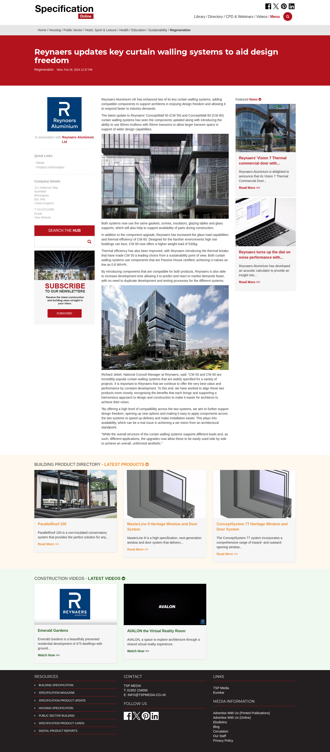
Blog (216, 727)
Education (138, 30)
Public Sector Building (56, 715)
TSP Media (221, 688)
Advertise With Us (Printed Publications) (241, 713)
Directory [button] (215, 17)
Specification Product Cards (61, 723)
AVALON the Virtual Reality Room (156, 631)
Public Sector (73, 30)
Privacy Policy (223, 740)
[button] (275, 16)
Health (124, 30)
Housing (55, 30)
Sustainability (157, 30)
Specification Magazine (57, 692)
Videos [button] (261, 17)
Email (38, 213)
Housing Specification (56, 708)
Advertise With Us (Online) (232, 717)
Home (42, 30)
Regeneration (180, 30)
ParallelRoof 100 (52, 524)
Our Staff (219, 736)
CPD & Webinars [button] (239, 17)
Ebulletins (220, 722)
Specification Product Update (62, 700)
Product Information (50, 167)
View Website (42, 217)
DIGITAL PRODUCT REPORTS (58, 730)
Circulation (220, 731)
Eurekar (218, 692)
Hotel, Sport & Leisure (101, 30)
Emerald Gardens (53, 630)
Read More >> (249, 188)
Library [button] (199, 17)
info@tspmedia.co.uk (147, 695)
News (40, 163)
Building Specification (56, 685)
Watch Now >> (49, 655)
